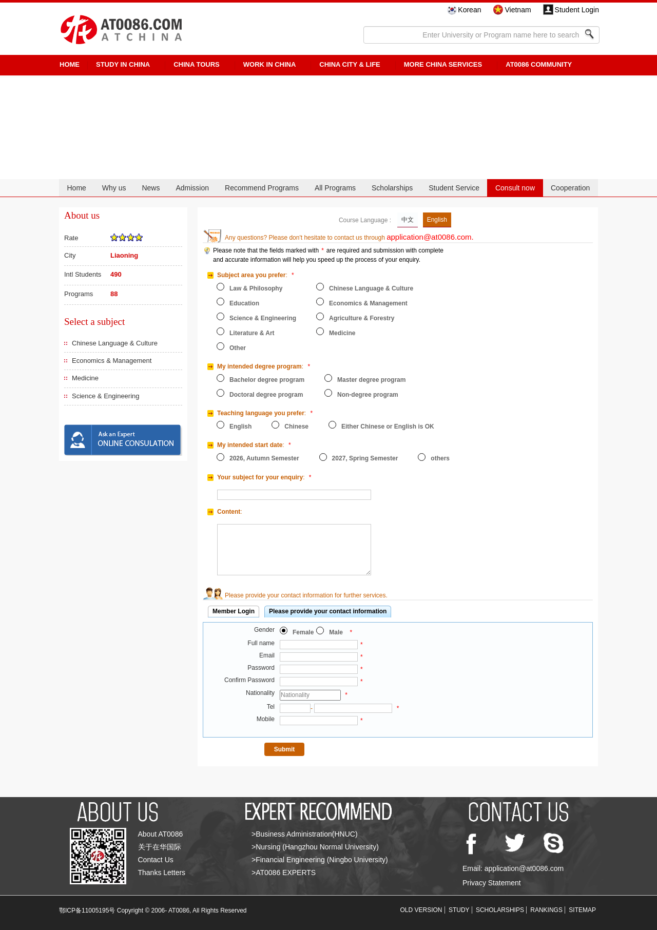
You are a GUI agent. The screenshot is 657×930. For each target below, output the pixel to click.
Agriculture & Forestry (361, 318)
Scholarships (392, 188)
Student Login (577, 10)
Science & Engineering (106, 396)
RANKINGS (546, 910)
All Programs (335, 188)
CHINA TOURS (196, 64)
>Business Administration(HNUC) (305, 834)
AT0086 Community (539, 64)
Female (303, 632)
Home (76, 188)
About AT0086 (160, 834)
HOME (70, 64)
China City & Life (349, 64)
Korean (469, 10)
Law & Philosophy (255, 288)
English (437, 219)
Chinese (296, 426)
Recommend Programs (262, 188)
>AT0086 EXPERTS (284, 872)
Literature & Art (252, 333)
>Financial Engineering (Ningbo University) (320, 860)
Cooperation (570, 188)
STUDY (459, 910)
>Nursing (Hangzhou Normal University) (315, 847)
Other (237, 348)
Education (244, 303)
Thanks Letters (162, 872)
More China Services (443, 64)
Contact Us (155, 860)
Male (336, 632)
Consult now (515, 188)
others (440, 458)
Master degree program (371, 379)
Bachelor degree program (266, 379)
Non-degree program (367, 394)
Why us (114, 188)
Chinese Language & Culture (115, 343)
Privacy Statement (491, 883)
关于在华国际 (159, 847)
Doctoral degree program (266, 394)
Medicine (85, 378)
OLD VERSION (421, 910)
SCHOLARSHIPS (500, 910)
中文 (407, 219)
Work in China (269, 64)
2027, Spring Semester (365, 458)
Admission (192, 188)
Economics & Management (111, 360)
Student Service (454, 188)
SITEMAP (582, 910)
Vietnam (518, 10)
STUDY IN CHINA (123, 64)
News (151, 188)
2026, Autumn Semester (264, 458)
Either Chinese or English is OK (387, 426)
